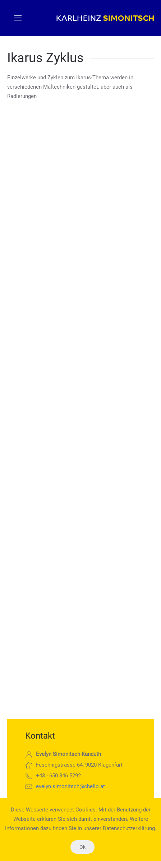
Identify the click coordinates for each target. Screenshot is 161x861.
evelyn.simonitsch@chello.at (70, 786)
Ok (82, 847)
